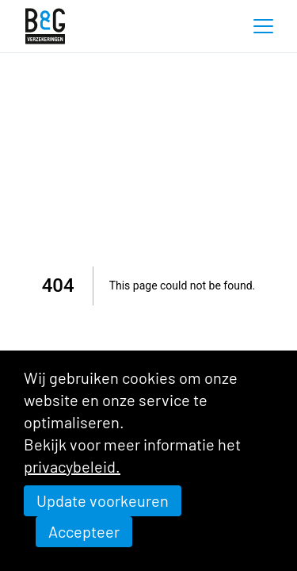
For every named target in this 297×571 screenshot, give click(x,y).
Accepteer (84, 531)
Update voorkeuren (102, 500)
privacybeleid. (72, 466)
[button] (263, 26)
